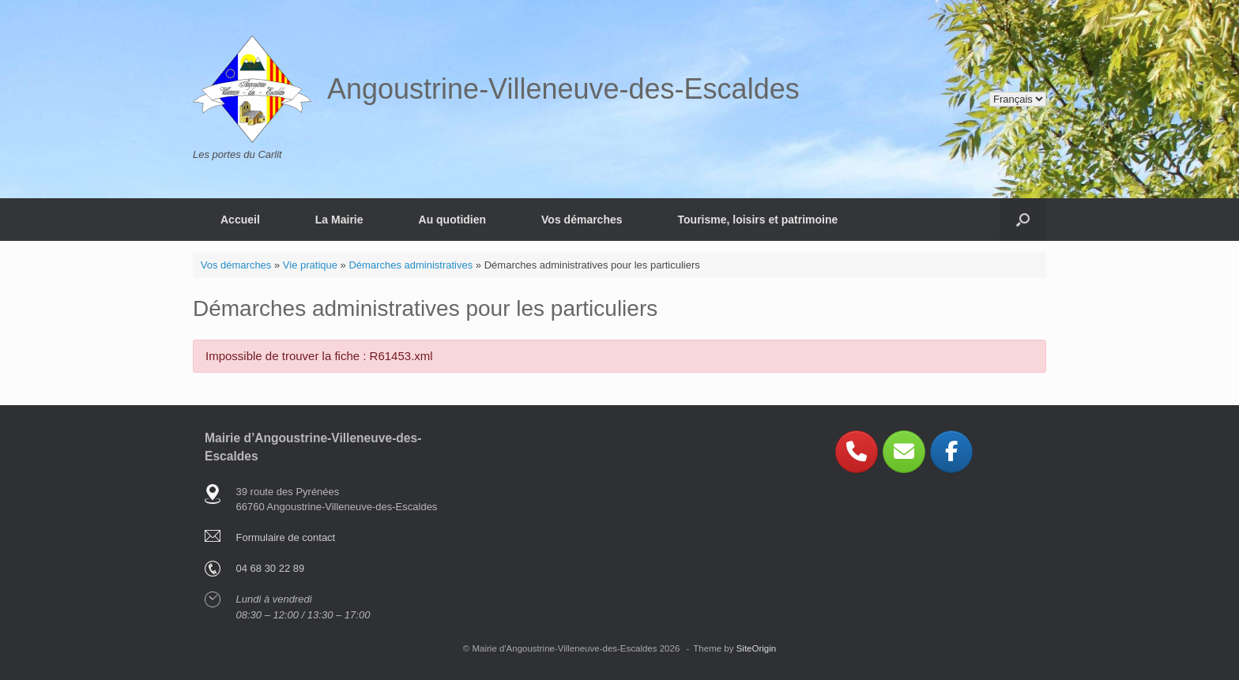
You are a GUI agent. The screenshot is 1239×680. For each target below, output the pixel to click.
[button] (1023, 219)
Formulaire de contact (286, 537)
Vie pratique (310, 265)
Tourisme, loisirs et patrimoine (758, 219)
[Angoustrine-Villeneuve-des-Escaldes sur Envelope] (904, 451)
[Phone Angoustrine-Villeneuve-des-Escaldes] (856, 451)
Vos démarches (581, 219)
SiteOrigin (756, 648)
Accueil (240, 219)
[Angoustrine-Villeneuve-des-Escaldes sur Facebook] (951, 451)
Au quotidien (453, 219)
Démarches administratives (410, 265)
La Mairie (339, 219)
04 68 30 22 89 (270, 568)
